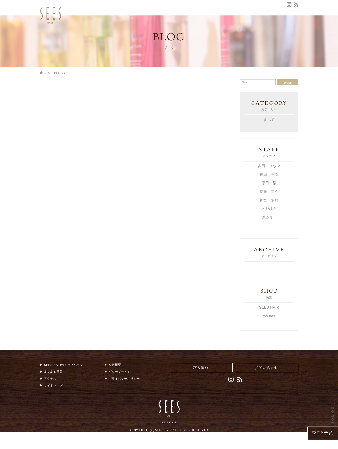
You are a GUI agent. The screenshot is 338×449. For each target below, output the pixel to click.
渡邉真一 (269, 234)
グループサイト (263, 20)
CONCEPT (137, 27)
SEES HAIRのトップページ (61, 381)
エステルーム (288, 20)
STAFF (208, 27)
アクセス (162, 20)
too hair (269, 333)
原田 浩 (269, 200)
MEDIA (240, 27)
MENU (171, 27)
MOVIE (277, 27)
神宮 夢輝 (269, 217)
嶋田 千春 (269, 191)
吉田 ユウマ (269, 183)
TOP (120, 27)
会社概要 (222, 20)
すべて (269, 137)
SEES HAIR (269, 324)
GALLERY (259, 27)
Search (287, 99)
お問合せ (204, 20)
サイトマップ (51, 402)
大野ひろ (269, 225)
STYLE (223, 27)
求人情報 (240, 20)
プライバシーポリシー (122, 395)
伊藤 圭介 (269, 208)
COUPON (190, 27)
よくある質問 (183, 20)
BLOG (293, 27)
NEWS (156, 27)
